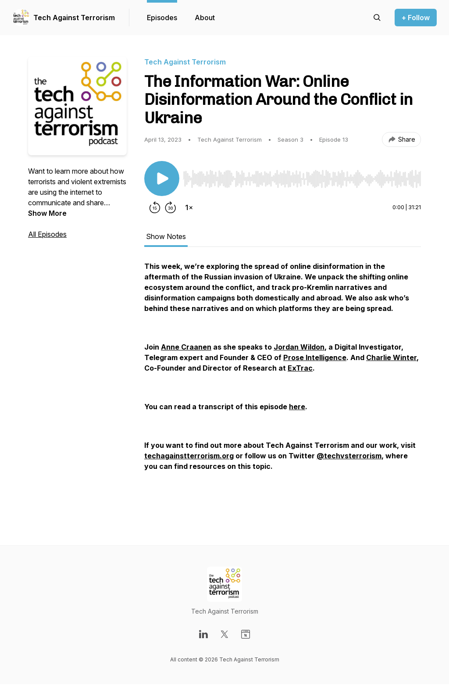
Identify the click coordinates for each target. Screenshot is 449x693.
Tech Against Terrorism (74, 17)
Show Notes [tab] (166, 236)
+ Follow (416, 17)
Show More (47, 213)
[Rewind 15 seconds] (155, 207)
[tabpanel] (282, 385)
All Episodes (47, 234)
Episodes (162, 17)
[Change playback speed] (189, 207)
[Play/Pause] (161, 178)
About (205, 17)
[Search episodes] (377, 17)
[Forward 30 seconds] (170, 207)
